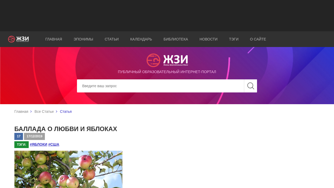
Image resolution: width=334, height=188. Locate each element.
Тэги (233, 39)
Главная (53, 39)
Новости (209, 39)
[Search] (167, 85)
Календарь (141, 39)
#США (53, 144)
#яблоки (38, 144)
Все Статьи (43, 111)
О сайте (258, 39)
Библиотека (176, 39)
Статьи (112, 39)
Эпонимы (83, 39)
